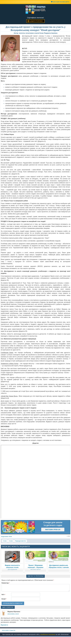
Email (4, 599)
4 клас (11, 541)
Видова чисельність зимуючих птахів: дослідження (12, 567)
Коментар (6, 583)
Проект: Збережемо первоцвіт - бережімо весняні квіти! (35, 567)
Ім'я (3, 594)
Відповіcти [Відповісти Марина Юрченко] (4, 625)
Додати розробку (36, 21)
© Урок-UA (8, 630)
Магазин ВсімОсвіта (60, 2)
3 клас (5, 541)
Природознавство (20, 541)
